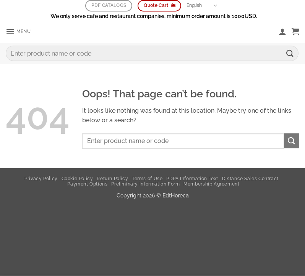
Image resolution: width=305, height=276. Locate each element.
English (202, 6)
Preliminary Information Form (145, 184)
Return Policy (112, 179)
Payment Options (87, 184)
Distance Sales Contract (250, 179)
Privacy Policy (41, 179)
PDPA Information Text (192, 179)
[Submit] (290, 53)
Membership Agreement (211, 184)
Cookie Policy (77, 179)
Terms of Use (147, 179)
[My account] (282, 31)
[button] (19, 32)
